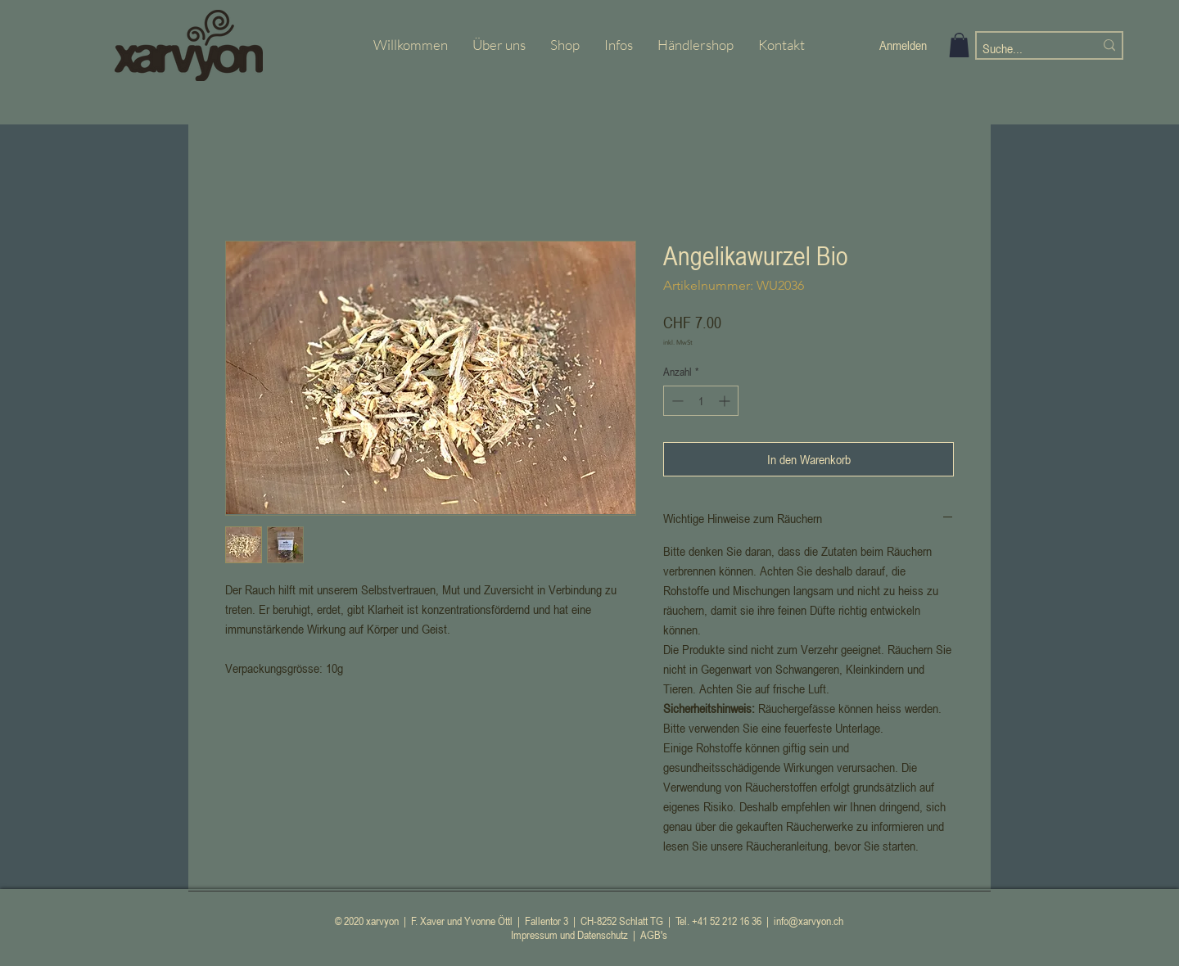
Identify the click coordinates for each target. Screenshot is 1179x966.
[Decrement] (676, 400)
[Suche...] (1025, 48)
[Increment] (726, 400)
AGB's (653, 934)
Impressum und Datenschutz (569, 934)
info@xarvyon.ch (808, 921)
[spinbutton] (701, 400)
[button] (959, 45)
